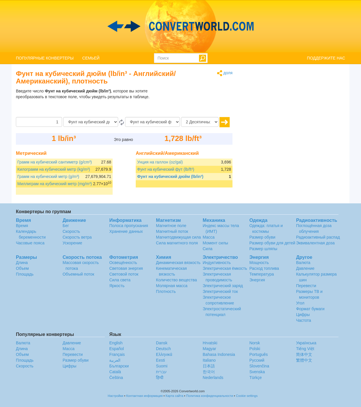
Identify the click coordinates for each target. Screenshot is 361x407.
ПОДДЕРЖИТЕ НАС (326, 58)
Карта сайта (174, 395)
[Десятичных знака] (200, 122)
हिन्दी (159, 377)
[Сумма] (39, 122)
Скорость (71, 231)
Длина (22, 262)
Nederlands (213, 377)
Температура (261, 274)
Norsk (254, 343)
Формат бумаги (310, 308)
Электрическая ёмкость (225, 268)
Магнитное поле (171, 225)
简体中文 (304, 354)
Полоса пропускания (128, 225)
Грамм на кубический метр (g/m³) (48, 176)
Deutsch (163, 348)
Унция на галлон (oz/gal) (160, 162)
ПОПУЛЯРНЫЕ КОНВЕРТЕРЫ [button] (45, 58)
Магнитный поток (172, 231)
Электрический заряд (223, 285)
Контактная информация (144, 395)
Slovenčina (259, 366)
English (115, 343)
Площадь (25, 274)
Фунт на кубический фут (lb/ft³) (165, 169)
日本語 (209, 366)
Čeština (116, 377)
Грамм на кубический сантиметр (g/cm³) (54, 162)
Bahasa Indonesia (219, 354)
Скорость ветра (77, 237)
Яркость (116, 285)
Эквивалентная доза (315, 243)
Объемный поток (78, 274)
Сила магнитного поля (177, 243)
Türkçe (255, 377)
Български (119, 366)
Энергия (257, 280)
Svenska (257, 371)
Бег (66, 225)
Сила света (119, 280)
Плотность (166, 291)
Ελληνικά (164, 354)
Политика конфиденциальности (209, 395)
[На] (152, 122)
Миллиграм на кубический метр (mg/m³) (54, 183)
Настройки (115, 395)
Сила (208, 248)
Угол (300, 303)
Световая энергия (126, 268)
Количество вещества (176, 280)
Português (258, 354)
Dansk (162, 343)
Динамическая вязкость (178, 262)
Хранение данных (126, 231)
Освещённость (123, 262)
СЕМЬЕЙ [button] (91, 58)
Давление (305, 268)
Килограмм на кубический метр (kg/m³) (53, 169)
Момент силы (215, 243)
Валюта (303, 262)
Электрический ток (220, 291)
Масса (209, 237)
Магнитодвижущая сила (178, 237)
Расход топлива (264, 268)
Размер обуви (262, 237)
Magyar (209, 348)
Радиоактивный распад (318, 237)
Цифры (303, 314)
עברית (161, 371)
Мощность (259, 262)
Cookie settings (247, 395)
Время (22, 225)
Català (115, 371)
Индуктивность (217, 262)
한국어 (209, 371)
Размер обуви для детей (272, 243)
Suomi (162, 366)
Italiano (209, 360)
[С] (90, 122)
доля (224, 73)
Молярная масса (171, 285)
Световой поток (123, 274)
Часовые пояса (30, 243)
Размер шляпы (263, 248)
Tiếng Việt (305, 348)
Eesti (160, 360)
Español (116, 348)
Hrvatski (210, 343)
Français (117, 354)
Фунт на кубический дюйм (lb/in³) (170, 176)
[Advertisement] (196, 102)
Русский (256, 360)
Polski (254, 348)
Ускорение (72, 243)
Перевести (306, 285)
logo (180, 26)
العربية (114, 360)
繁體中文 (304, 360)
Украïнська (306, 343)
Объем (22, 268)
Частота (303, 320)
